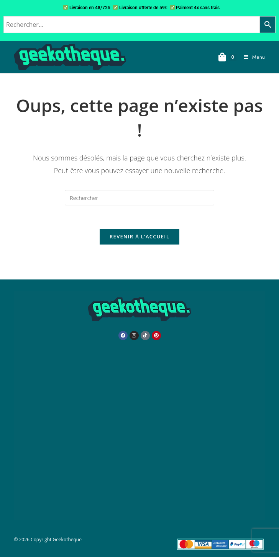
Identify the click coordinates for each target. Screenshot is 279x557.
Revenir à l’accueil (139, 236)
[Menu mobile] (251, 57)
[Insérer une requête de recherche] (139, 197)
